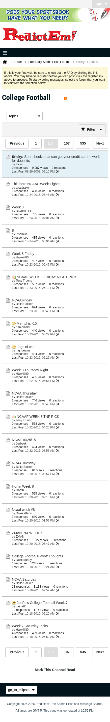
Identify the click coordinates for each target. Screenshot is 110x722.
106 (51, 143)
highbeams (23, 350)
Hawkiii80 (22, 257)
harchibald (22, 327)
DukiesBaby (24, 513)
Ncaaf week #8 (23, 510)
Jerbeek (21, 443)
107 (67, 143)
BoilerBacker (24, 304)
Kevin (19, 164)
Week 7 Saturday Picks (30, 626)
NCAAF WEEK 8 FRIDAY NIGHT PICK (47, 277)
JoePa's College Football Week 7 (42, 603)
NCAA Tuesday (23, 463)
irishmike (22, 234)
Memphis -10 (27, 323)
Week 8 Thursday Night (30, 370)
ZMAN (20, 536)
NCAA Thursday (24, 393)
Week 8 (18, 207)
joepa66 (21, 606)
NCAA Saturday (24, 579)
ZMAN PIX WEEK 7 (27, 533)
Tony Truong (24, 280)
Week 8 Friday (23, 254)
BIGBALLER (24, 211)
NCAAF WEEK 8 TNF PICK (38, 417)
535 (83, 143)
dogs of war (25, 347)
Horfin (20, 490)
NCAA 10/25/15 (24, 440)
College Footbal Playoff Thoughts (37, 556)
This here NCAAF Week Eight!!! (36, 184)
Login (101, 4)
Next (100, 143)
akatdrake (22, 187)
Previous (17, 143)
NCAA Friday (22, 300)
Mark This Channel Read (55, 670)
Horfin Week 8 (23, 486)
